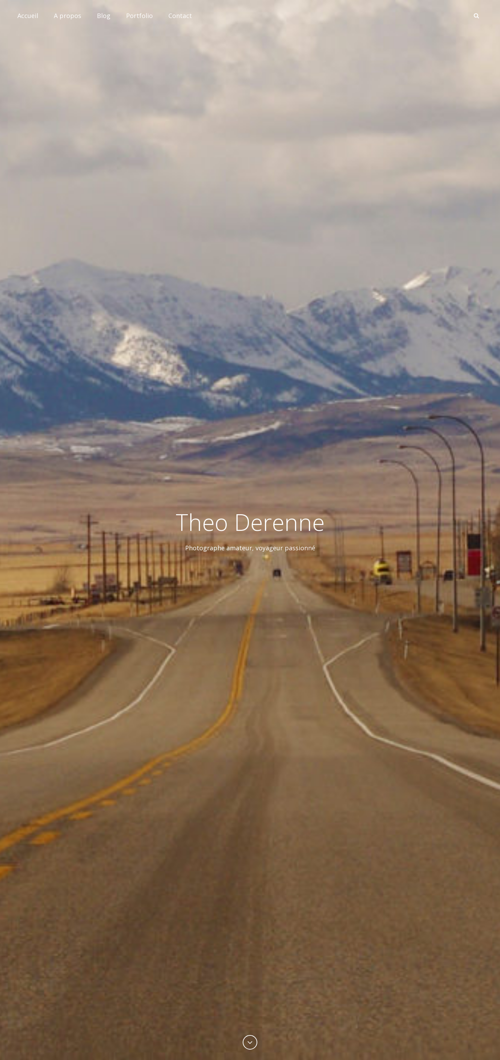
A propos (67, 15)
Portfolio (139, 15)
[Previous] (250, 1042)
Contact (180, 15)
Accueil (27, 15)
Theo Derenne (250, 521)
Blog (103, 15)
